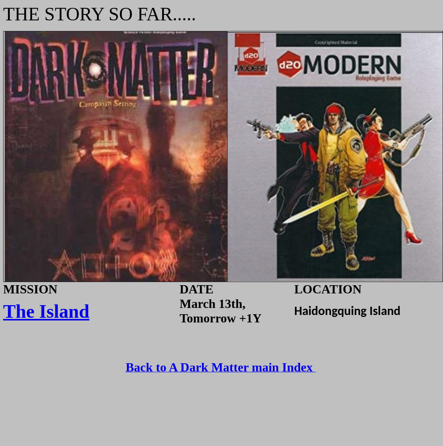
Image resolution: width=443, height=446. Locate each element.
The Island (46, 311)
